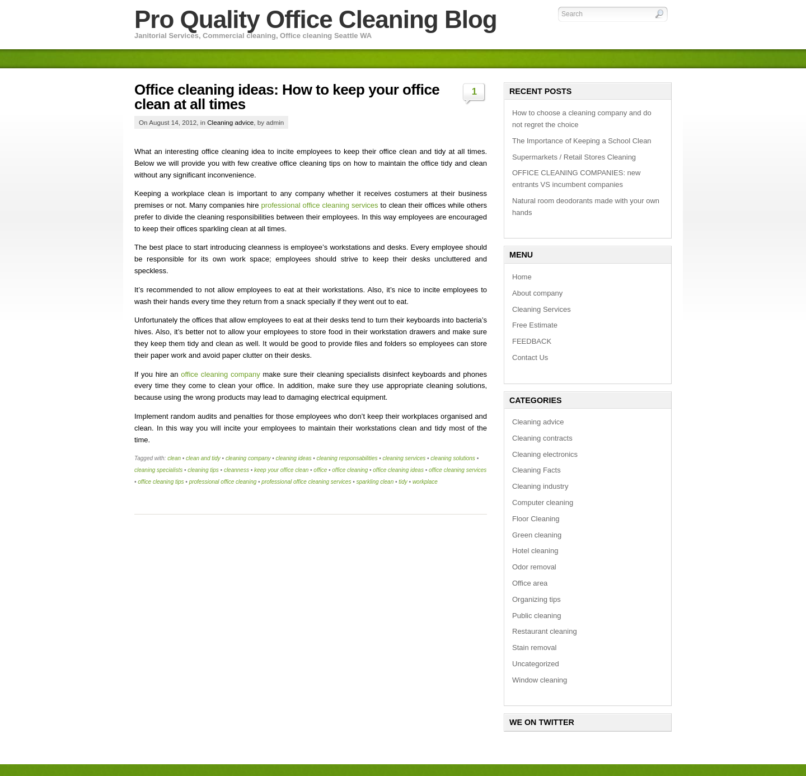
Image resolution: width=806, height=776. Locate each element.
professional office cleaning (223, 482)
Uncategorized (535, 664)
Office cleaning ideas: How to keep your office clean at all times (286, 97)
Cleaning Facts (536, 470)
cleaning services (404, 458)
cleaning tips (203, 470)
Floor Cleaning (536, 519)
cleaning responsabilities (347, 458)
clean (174, 458)
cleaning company (248, 458)
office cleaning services (457, 470)
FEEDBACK (531, 341)
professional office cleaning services (319, 205)
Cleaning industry (540, 486)
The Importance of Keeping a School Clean (582, 141)
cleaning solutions (452, 458)
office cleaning (350, 470)
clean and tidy (203, 458)
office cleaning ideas (398, 470)
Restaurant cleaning (544, 631)
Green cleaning (536, 535)
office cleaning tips (161, 482)
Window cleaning (539, 680)
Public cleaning (536, 615)
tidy (403, 482)
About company (537, 293)
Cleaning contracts (542, 438)
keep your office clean (281, 470)
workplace (425, 482)
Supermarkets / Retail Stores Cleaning (574, 157)
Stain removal (534, 647)
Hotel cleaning (535, 550)
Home (522, 277)
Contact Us (530, 357)
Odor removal (534, 567)
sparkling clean (374, 482)
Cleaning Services (541, 309)
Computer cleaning (542, 502)
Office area (529, 583)
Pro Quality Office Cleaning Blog (315, 19)
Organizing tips (536, 599)
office (320, 470)
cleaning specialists (158, 470)
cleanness (236, 470)
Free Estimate (534, 325)
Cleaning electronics (545, 454)
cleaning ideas (294, 458)
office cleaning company (220, 374)
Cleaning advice (230, 122)
